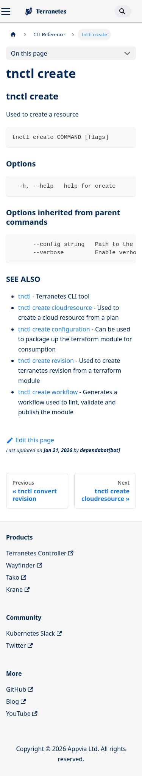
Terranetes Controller (39, 553)
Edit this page (30, 440)
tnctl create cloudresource (55, 307)
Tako (16, 577)
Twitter (19, 645)
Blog (16, 701)
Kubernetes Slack (34, 633)
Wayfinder (24, 565)
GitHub (19, 689)
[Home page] (13, 34)
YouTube (21, 713)
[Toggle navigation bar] (5, 11)
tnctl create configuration (54, 329)
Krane (18, 589)
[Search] (123, 11)
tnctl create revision (46, 360)
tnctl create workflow (48, 392)
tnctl (24, 296)
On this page (29, 53)
